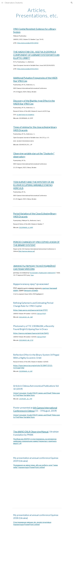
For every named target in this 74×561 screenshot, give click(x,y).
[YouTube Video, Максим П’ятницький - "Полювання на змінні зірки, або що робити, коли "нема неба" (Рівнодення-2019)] (36, 488)
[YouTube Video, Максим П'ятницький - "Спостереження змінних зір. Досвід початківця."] (36, 545)
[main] (36, 13)
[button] (2, 2)
